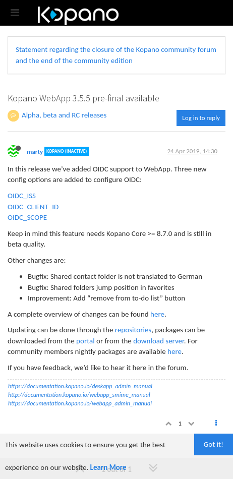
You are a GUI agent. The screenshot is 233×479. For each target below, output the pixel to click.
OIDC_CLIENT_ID (33, 206)
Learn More (108, 467)
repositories (133, 329)
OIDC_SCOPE (27, 217)
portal (85, 340)
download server (158, 340)
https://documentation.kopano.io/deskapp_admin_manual (80, 386)
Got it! (213, 444)
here (157, 314)
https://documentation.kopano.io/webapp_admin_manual (80, 403)
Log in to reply (201, 118)
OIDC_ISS (22, 195)
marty (35, 151)
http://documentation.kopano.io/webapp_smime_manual (79, 394)
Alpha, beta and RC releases (64, 114)
